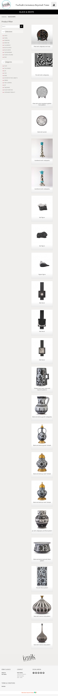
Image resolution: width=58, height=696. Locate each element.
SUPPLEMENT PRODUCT (9, 92)
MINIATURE (6, 42)
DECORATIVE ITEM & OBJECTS (11, 78)
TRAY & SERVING (8, 82)
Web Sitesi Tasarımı (26, 692)
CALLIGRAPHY (7, 45)
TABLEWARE (7, 87)
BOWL (5, 75)
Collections (4, 16)
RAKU (5, 57)
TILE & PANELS (7, 68)
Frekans (32, 692)
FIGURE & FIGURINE (8, 54)
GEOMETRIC (7, 40)
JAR (5, 85)
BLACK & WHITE (11, 16)
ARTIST (5, 35)
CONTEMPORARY (8, 52)
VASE (5, 73)
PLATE (5, 66)
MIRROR (6, 80)
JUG (5, 70)
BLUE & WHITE (7, 50)
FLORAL (6, 38)
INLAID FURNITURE (8, 89)
